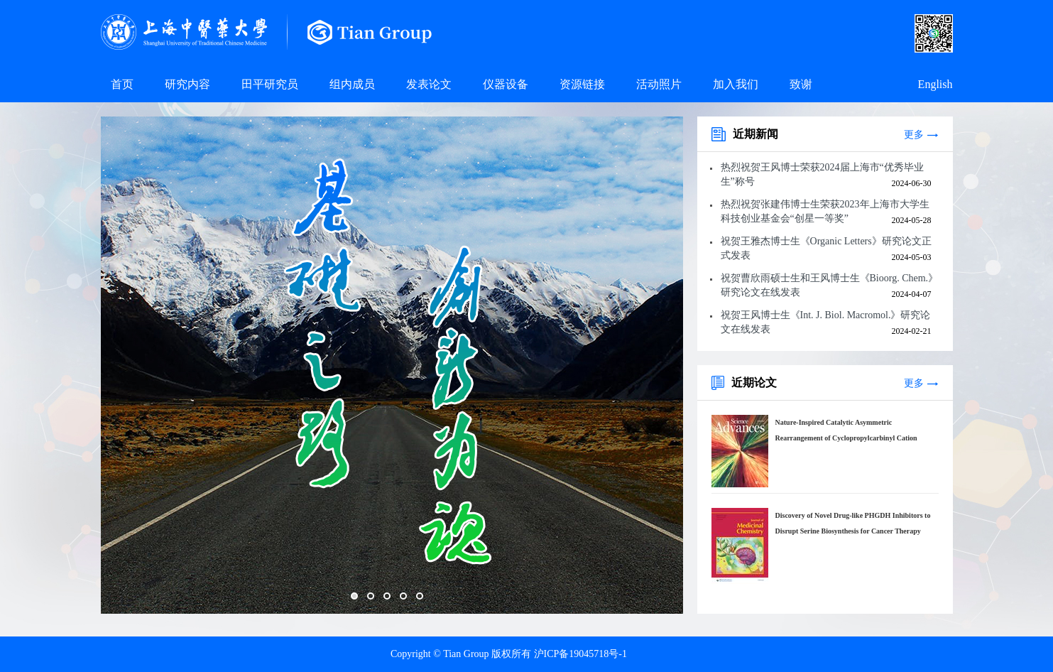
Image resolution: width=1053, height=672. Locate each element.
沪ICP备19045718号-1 (580, 654)
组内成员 (352, 84)
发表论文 (429, 84)
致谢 (801, 84)
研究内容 (187, 84)
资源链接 (582, 84)
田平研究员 (269, 84)
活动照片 (659, 84)
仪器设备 (505, 84)
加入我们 (735, 84)
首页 (122, 84)
